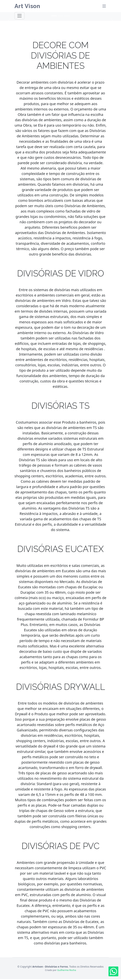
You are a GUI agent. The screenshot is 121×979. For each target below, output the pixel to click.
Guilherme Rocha (66, 970)
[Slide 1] (54, 16)
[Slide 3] (67, 16)
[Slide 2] (60, 16)
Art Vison (27, 6)
